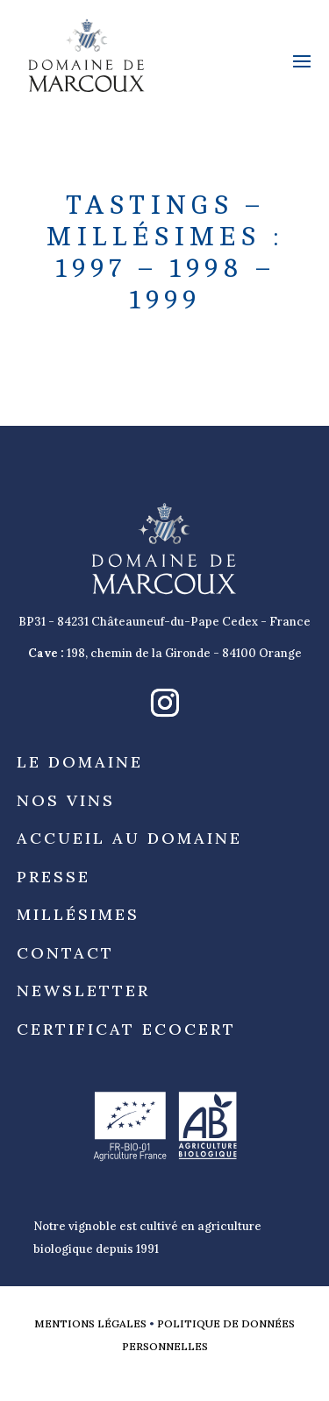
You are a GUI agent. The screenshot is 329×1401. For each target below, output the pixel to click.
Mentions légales (90, 1323)
